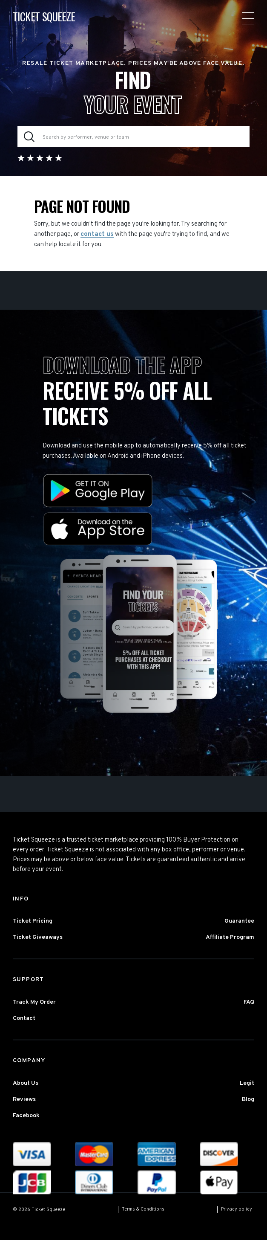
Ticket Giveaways (38, 937)
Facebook (26, 1115)
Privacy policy (236, 1209)
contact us (97, 234)
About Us (25, 1083)
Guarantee (239, 921)
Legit (247, 1083)
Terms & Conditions (143, 1209)
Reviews (24, 1099)
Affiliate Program (230, 937)
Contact (24, 1018)
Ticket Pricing (32, 921)
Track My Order (34, 1002)
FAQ (249, 1002)
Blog (248, 1099)
